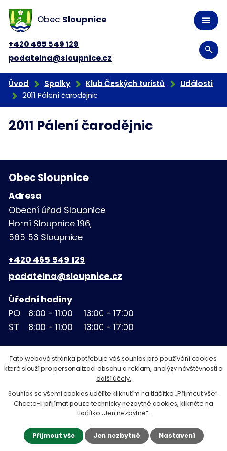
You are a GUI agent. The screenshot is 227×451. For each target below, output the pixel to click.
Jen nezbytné (116, 435)
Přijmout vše (53, 435)
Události (196, 83)
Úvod (19, 83)
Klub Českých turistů (125, 83)
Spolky (57, 83)
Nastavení (177, 435)
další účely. (113, 378)
